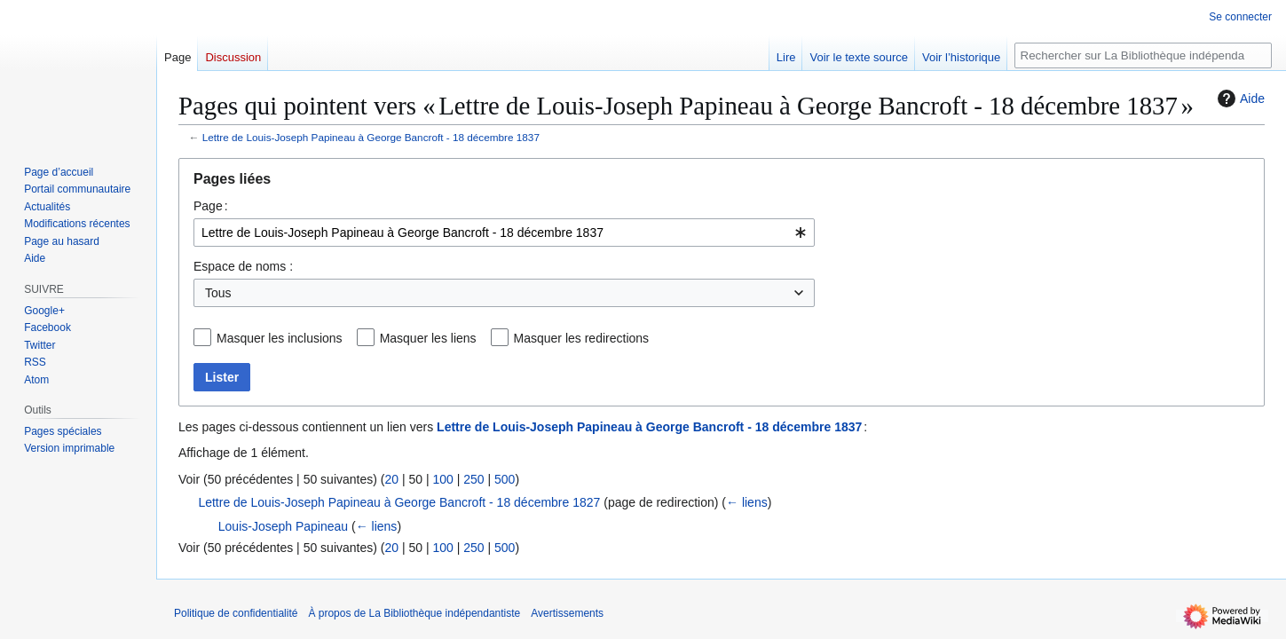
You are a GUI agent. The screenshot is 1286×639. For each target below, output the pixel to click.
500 (504, 479)
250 (473, 479)
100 (442, 479)
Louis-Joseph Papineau (283, 526)
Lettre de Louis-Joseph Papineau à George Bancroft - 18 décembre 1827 (399, 502)
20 (391, 479)
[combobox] (504, 232)
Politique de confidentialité (235, 613)
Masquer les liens (428, 338)
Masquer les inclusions (280, 338)
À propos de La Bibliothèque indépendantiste (414, 613)
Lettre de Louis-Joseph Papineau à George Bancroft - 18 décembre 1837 (371, 137)
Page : (210, 206)
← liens (747, 502)
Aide (1239, 98)
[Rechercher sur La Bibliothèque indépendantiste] (1143, 55)
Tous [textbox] (218, 293)
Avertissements (567, 613)
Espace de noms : (243, 266)
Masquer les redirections (582, 338)
